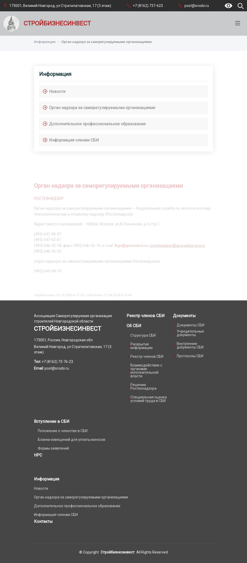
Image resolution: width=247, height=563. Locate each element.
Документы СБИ (190, 325)
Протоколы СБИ (190, 356)
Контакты (43, 521)
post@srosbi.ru (196, 6)
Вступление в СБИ (51, 421)
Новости (41, 488)
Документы (184, 315)
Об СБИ (134, 325)
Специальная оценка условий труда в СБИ (148, 399)
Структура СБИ (143, 335)
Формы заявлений (53, 448)
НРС (38, 455)
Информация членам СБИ (56, 514)
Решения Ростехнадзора (143, 386)
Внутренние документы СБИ (190, 345)
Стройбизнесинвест (118, 552)
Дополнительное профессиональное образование (77, 506)
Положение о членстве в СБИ (62, 431)
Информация (46, 479)
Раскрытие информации (141, 346)
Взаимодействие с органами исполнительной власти (146, 370)
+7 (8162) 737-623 (148, 6)
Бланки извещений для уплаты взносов (71, 439)
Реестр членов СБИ (146, 315)
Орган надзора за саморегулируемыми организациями (81, 497)
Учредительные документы (190, 333)
